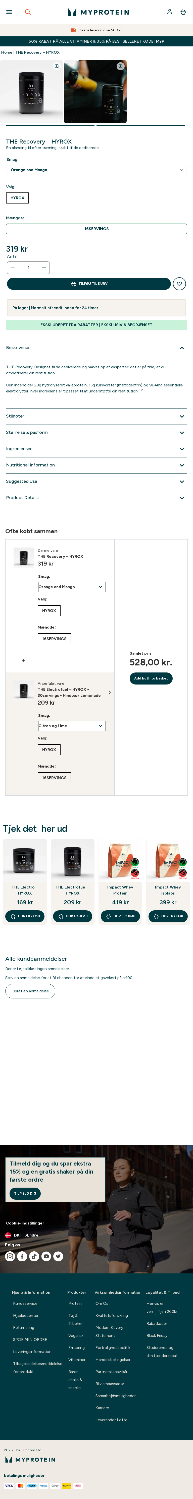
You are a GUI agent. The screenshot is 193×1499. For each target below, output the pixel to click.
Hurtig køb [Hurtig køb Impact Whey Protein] (120, 916)
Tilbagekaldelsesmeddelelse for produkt (37, 1367)
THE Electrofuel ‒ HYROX (73, 890)
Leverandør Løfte (111, 1419)
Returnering (23, 1327)
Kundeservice (25, 1303)
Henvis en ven (163, 1308)
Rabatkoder (157, 1323)
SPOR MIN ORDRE (30, 1339)
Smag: (13, 159)
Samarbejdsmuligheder (115, 1395)
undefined (96, 170)
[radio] (96, 229)
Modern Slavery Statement (109, 1331)
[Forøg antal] (44, 268)
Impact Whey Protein (120, 890)
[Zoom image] (57, 66)
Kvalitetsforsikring (111, 1315)
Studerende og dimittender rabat (162, 1351)
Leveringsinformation (32, 1351)
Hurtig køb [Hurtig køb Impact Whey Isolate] (168, 916)
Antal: (13, 256)
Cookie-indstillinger (25, 1223)
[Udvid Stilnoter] (96, 416)
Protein (75, 1303)
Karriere (102, 1407)
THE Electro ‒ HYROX (25, 890)
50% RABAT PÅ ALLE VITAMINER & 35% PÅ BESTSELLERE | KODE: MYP (96, 41)
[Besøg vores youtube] (46, 1256)
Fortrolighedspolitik (112, 1347)
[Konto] (170, 12)
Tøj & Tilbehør (75, 1319)
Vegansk (75, 1335)
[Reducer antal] (12, 268)
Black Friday (157, 1335)
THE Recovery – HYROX (37, 52)
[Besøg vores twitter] (58, 1256)
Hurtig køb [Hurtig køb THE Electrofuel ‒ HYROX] (73, 916)
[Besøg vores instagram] (10, 1256)
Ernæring (76, 1347)
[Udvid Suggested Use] (96, 482)
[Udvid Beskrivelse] (96, 348)
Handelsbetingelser (112, 1359)
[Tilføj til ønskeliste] (179, 283)
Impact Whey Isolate (168, 890)
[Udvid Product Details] (96, 498)
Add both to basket (151, 678)
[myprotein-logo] (98, 12)
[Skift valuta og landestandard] (96, 1235)
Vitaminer (76, 1359)
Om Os (101, 1303)
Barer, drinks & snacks (75, 1379)
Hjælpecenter (25, 1315)
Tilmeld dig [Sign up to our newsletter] (25, 1193)
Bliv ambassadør (109, 1383)
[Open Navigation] (9, 12)
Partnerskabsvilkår (111, 1371)
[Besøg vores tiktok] (34, 1256)
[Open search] (27, 12)
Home (6, 52)
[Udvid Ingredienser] (96, 449)
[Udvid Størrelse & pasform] (96, 433)
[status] (28, 268)
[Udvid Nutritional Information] (96, 465)
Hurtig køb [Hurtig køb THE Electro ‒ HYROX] (25, 916)
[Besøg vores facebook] (22, 1256)
